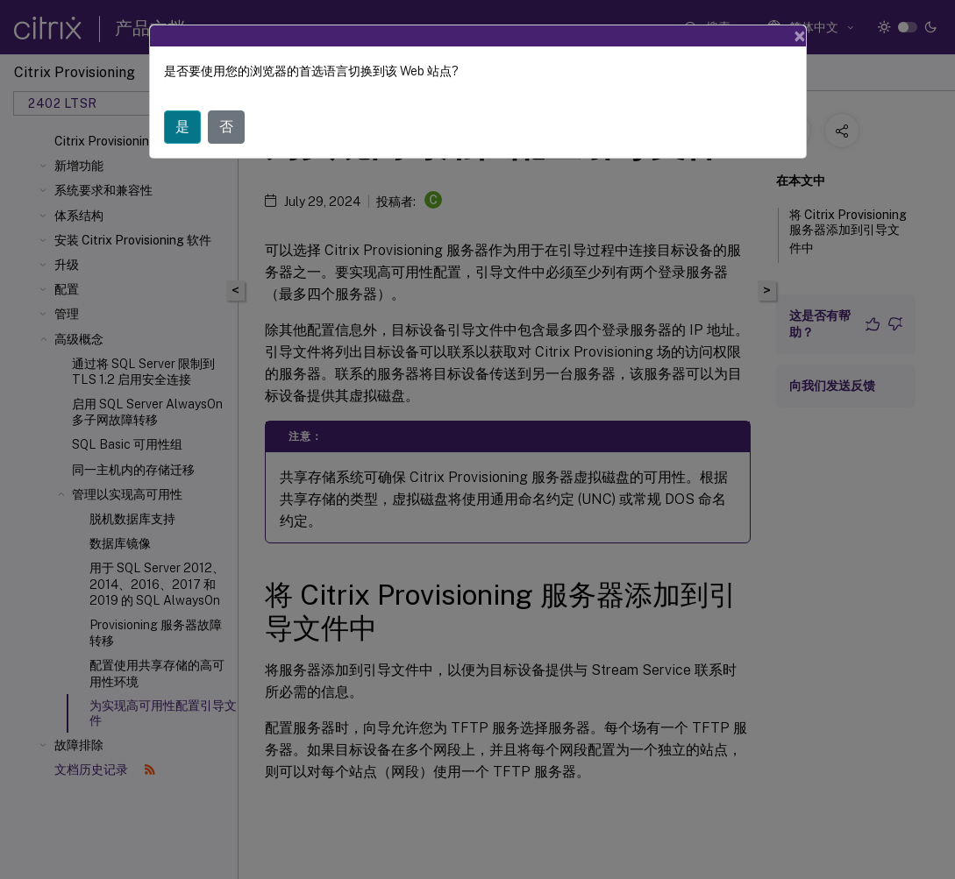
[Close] (800, 35)
